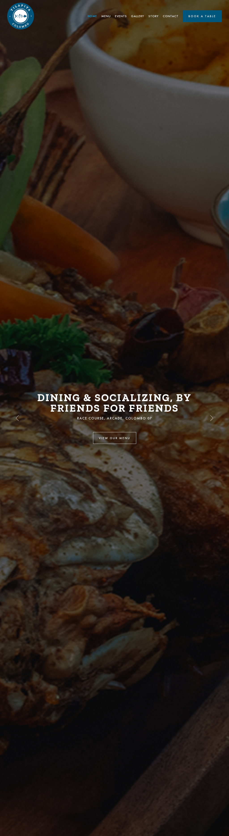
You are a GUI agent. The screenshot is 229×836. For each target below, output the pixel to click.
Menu (106, 16)
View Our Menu (114, 438)
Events (121, 16)
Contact (170, 16)
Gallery (137, 16)
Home (92, 16)
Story (153, 16)
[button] (17, 418)
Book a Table (202, 16)
